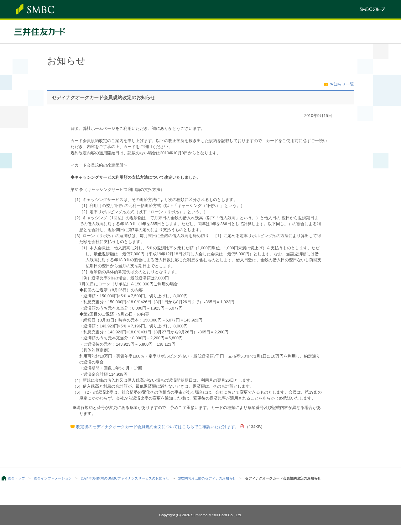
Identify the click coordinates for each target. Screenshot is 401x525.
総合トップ (16, 478)
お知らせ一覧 (342, 84)
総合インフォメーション (53, 478)
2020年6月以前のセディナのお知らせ (207, 478)
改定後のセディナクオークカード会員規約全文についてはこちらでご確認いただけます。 (157, 426)
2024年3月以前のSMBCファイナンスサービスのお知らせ (125, 478)
